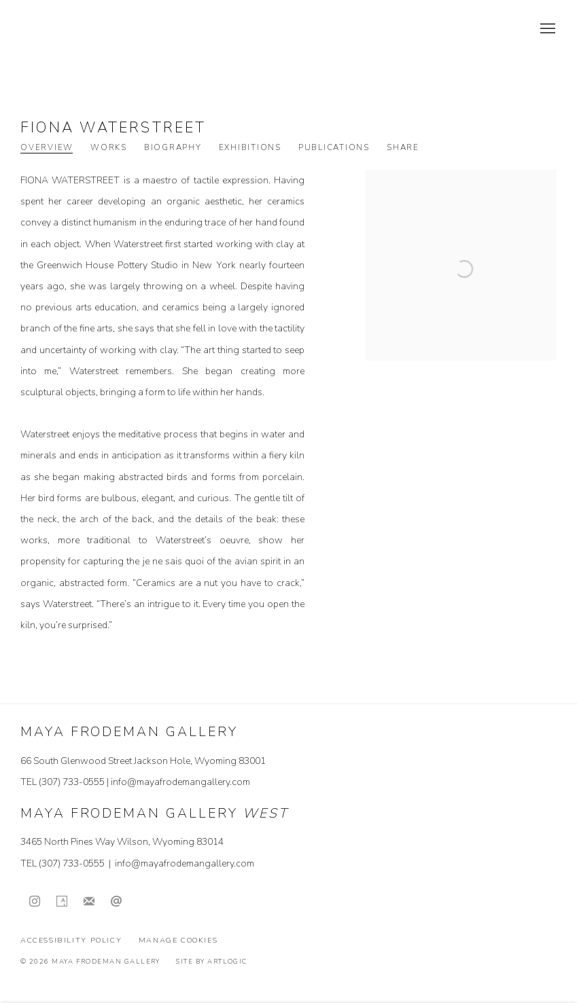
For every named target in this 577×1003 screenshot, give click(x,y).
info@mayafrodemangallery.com (180, 782)
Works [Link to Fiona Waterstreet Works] (108, 148)
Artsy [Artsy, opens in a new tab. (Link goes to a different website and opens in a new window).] (62, 902)
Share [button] (403, 148)
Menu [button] (546, 29)
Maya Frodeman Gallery (115, 29)
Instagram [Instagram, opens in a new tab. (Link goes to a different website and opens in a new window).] (34, 902)
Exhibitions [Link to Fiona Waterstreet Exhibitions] (250, 148)
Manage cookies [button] (178, 940)
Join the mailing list (89, 902)
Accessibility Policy (71, 940)
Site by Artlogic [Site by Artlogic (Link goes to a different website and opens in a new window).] (211, 961)
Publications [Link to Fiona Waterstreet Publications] (334, 148)
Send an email (116, 902)
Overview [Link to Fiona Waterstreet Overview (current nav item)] (46, 148)
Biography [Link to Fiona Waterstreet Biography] (173, 148)
